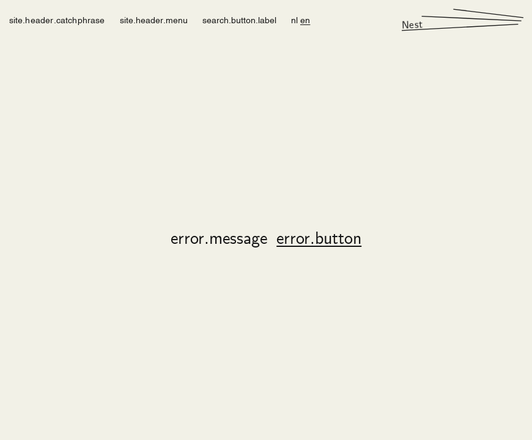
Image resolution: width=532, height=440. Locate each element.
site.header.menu (154, 19)
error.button (318, 239)
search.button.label (239, 19)
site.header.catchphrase (57, 19)
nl (294, 19)
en (305, 19)
